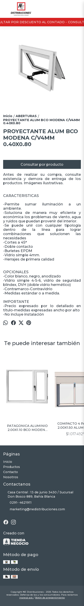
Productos (11, 467)
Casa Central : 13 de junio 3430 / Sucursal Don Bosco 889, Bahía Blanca (38, 494)
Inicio (7, 462)
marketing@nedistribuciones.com (34, 509)
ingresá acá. (26, 597)
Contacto (10, 472)
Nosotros (10, 477)
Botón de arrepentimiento (50, 597)
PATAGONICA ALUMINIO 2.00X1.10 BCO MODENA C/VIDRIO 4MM (27, 428)
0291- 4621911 (17, 502)
